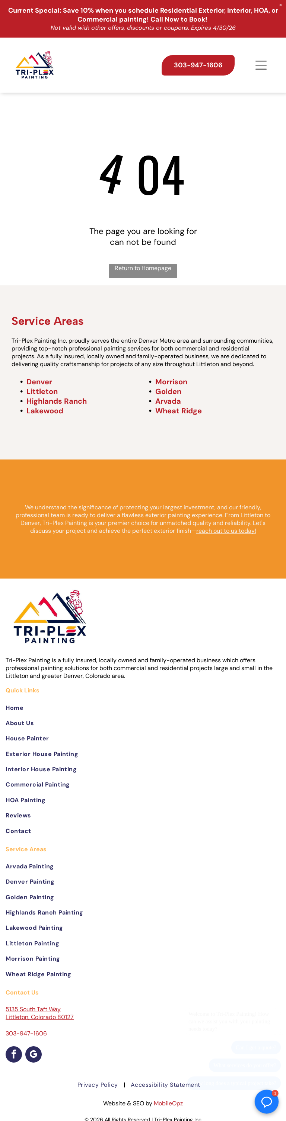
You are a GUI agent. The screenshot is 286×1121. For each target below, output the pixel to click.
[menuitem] (143, 707)
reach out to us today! (226, 531)
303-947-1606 (26, 1033)
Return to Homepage (143, 268)
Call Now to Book (177, 19)
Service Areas (48, 321)
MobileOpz (168, 1103)
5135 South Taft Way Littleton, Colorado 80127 (40, 1013)
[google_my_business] (33, 1055)
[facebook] (14, 1055)
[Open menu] (261, 65)
